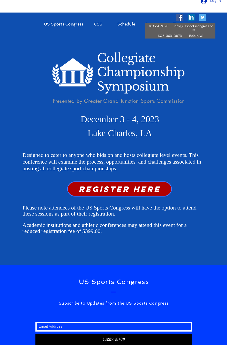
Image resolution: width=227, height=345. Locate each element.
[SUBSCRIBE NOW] (113, 339)
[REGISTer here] (119, 189)
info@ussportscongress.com (193, 27)
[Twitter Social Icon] (202, 17)
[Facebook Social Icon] (179, 17)
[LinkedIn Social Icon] (191, 17)
